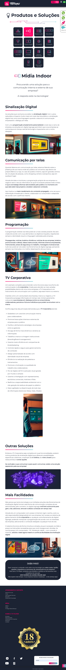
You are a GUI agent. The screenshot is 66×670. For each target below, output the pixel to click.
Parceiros (7, 620)
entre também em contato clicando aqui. (33, 575)
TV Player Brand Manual (10, 608)
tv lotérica (35, 457)
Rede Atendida (8, 617)
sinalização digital (40, 114)
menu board (46, 457)
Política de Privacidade (10, 598)
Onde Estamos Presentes (11, 619)
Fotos (6, 607)
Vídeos (6, 605)
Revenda (7, 596)
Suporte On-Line (9, 592)
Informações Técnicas (10, 595)
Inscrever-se (53, 663)
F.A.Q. (6, 594)
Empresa (7, 616)
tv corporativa (23, 287)
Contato (7, 621)
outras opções (21, 460)
